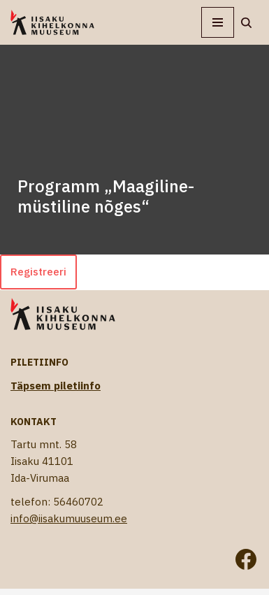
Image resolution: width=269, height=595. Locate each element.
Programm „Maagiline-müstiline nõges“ (105, 196)
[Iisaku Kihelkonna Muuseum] (52, 22)
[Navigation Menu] (217, 22)
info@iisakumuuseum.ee (68, 518)
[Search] (246, 22)
